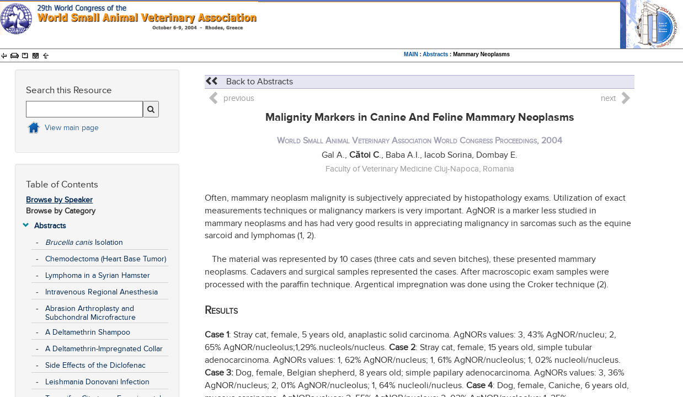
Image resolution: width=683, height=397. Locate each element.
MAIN (411, 54)
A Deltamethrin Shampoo (87, 332)
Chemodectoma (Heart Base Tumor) (105, 259)
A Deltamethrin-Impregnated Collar (104, 349)
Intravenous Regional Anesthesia (101, 292)
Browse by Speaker (59, 200)
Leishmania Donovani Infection (97, 382)
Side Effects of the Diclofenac (95, 365)
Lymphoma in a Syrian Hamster (97, 275)
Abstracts (435, 54)
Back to (249, 82)
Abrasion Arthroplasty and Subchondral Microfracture (90, 312)
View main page (72, 128)
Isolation (84, 242)
